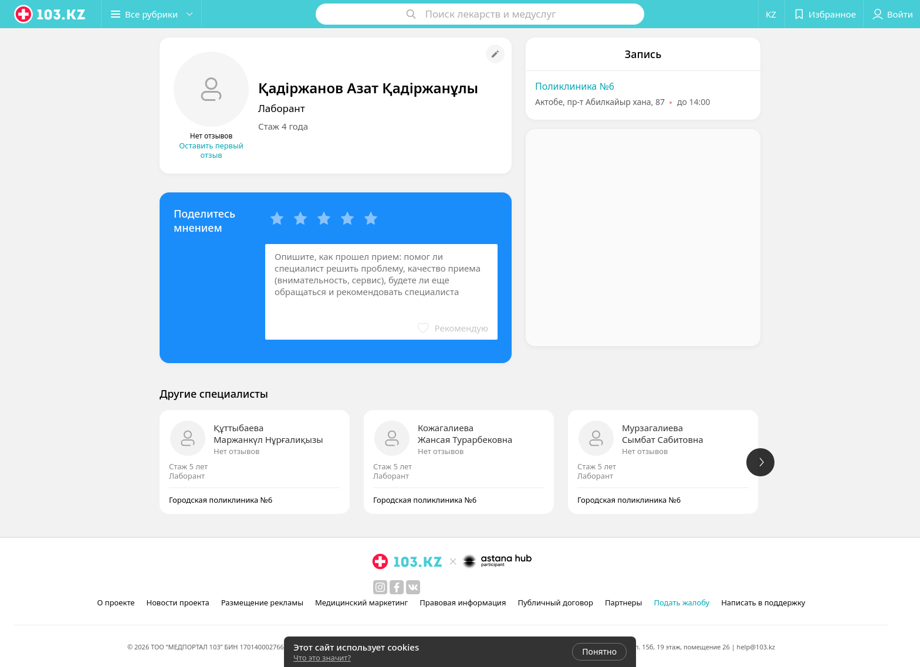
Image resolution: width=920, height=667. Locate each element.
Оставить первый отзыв (211, 150)
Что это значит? (322, 657)
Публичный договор (555, 602)
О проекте (116, 602)
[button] (151, 14)
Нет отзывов (236, 451)
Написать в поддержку (763, 602)
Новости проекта (177, 602)
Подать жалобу (681, 602)
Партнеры (623, 602)
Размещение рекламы (262, 602)
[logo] (50, 14)
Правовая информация (463, 602)
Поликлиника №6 (574, 86)
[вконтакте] (413, 587)
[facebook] (397, 587)
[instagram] (380, 587)
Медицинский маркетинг (361, 602)
